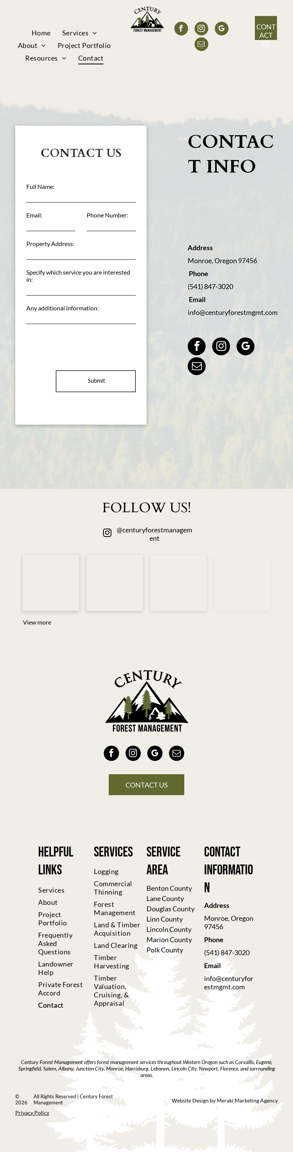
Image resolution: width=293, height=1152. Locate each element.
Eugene (263, 1062)
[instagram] (201, 29)
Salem (49, 1068)
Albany (65, 1068)
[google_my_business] (222, 29)
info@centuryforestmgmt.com (233, 312)
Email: (34, 215)
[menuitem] (41, 32)
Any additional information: (62, 308)
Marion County (169, 939)
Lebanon (160, 1068)
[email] (201, 45)
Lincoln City (183, 1068)
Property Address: (50, 243)
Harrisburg (136, 1068)
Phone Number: (107, 215)
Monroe (114, 1068)
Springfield (29, 1068)
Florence (229, 1068)
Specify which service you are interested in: (78, 275)
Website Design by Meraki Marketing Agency (225, 1100)
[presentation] (84, 348)
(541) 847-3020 (210, 286)
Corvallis (244, 1062)
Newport (208, 1068)
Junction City (90, 1068)
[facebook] (181, 29)
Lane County (165, 898)
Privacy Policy (32, 1112)
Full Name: (40, 186)
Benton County (169, 888)
